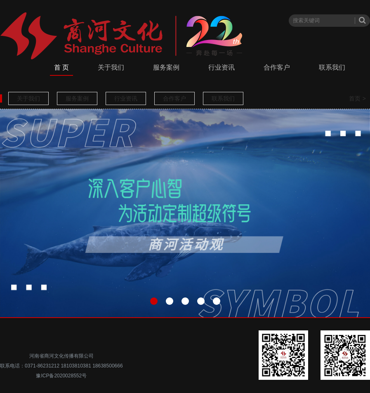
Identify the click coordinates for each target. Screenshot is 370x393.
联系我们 (332, 67)
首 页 (61, 67)
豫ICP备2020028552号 (61, 376)
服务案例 (166, 67)
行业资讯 (221, 67)
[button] (154, 301)
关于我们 (111, 67)
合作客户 (277, 67)
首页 (355, 98)
